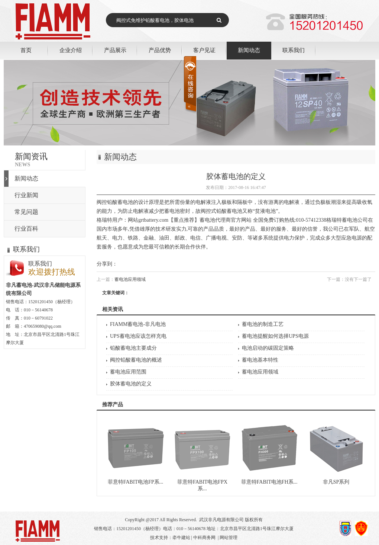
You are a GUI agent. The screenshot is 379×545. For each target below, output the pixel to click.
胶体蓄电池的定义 (131, 384)
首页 (26, 50)
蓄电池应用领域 (130, 279)
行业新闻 (26, 195)
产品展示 (115, 50)
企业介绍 (70, 50)
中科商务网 (204, 537)
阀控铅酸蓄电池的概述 (136, 360)
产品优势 (160, 50)
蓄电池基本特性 (260, 360)
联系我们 (293, 50)
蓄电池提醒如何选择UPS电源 (275, 336)
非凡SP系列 (336, 482)
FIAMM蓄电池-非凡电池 (138, 324)
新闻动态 (249, 50)
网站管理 (228, 537)
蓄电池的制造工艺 (263, 324)
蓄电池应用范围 (128, 372)
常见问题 (26, 212)
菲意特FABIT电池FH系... (269, 482)
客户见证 (204, 50)
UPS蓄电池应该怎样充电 (138, 336)
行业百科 (26, 228)
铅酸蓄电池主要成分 (133, 348)
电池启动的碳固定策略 (268, 348)
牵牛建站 (181, 537)
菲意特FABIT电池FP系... (135, 482)
